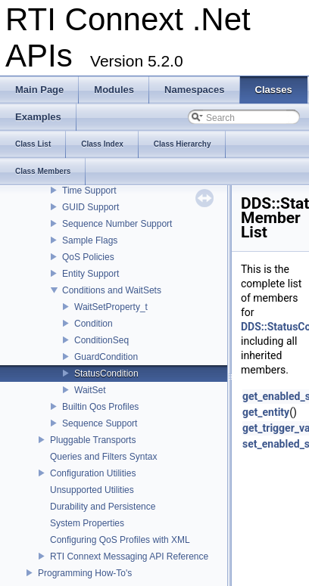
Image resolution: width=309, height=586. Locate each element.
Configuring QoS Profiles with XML (120, 540)
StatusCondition (106, 373)
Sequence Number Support (117, 224)
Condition (93, 323)
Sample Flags (89, 240)
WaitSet (90, 390)
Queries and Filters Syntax (103, 456)
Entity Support (90, 273)
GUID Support (90, 207)
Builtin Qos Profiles (100, 407)
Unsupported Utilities (92, 490)
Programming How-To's (85, 573)
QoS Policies (88, 257)
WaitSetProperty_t (111, 307)
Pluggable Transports (93, 440)
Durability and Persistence (102, 506)
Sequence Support (99, 423)
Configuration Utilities (93, 473)
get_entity (265, 412)
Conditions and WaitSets (111, 290)
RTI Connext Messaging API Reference (129, 556)
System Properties (87, 523)
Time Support (89, 190)
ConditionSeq (101, 340)
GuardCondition (106, 357)
